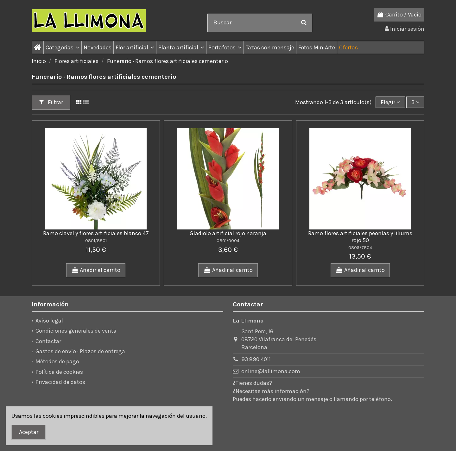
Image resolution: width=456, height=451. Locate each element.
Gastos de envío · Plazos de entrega (80, 351)
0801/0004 (228, 240)
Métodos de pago (57, 361)
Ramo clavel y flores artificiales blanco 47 (96, 233)
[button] (62, 47)
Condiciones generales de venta (76, 330)
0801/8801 (96, 240)
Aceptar (28, 432)
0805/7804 (360, 247)
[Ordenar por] (390, 102)
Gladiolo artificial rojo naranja (228, 233)
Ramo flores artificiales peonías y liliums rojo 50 (360, 237)
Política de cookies (59, 371)
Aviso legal (49, 320)
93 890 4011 (256, 359)
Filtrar (51, 102)
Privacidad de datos (60, 382)
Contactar (48, 341)
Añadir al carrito (95, 269)
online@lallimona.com (270, 371)
